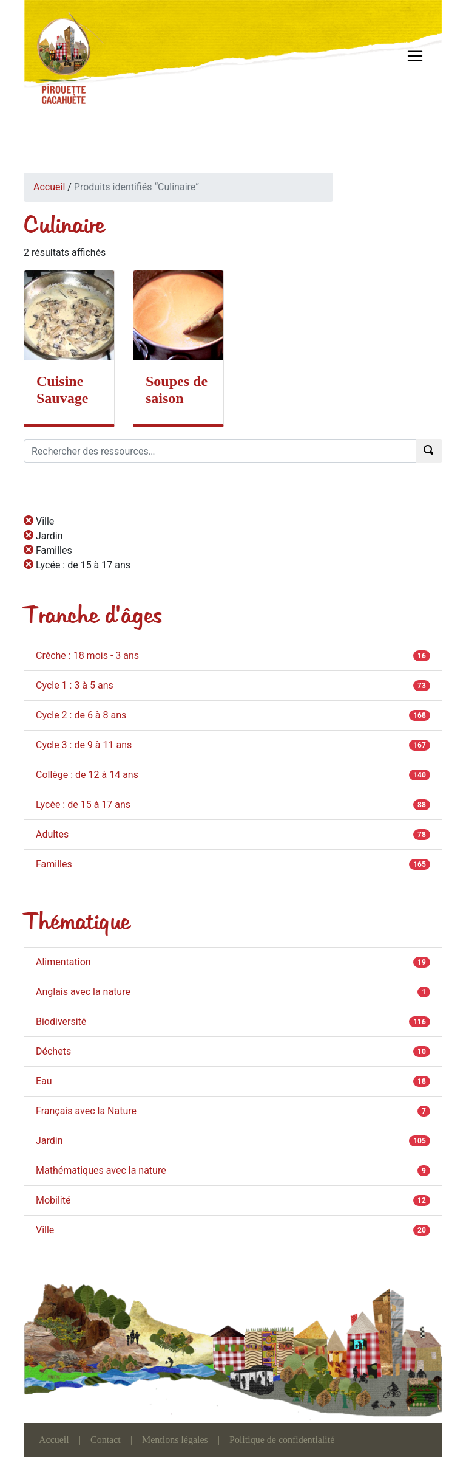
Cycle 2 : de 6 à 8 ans (81, 715)
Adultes (52, 834)
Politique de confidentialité (281, 1440)
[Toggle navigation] (415, 56)
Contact (105, 1440)
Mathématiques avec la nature (101, 1170)
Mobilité (53, 1200)
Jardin (49, 1140)
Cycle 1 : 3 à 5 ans (74, 685)
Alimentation (63, 962)
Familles (54, 864)
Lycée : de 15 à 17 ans (83, 804)
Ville (45, 1230)
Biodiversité (61, 1021)
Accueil (49, 187)
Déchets (53, 1051)
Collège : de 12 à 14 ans (87, 774)
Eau (44, 1081)
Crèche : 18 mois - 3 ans (87, 655)
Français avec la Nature (86, 1111)
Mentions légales (175, 1440)
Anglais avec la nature (83, 991)
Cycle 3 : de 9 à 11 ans (84, 745)
